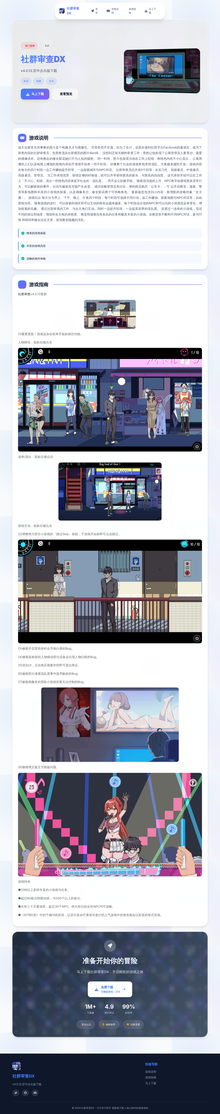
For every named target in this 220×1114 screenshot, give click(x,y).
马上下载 (150, 1083)
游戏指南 (150, 1077)
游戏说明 (150, 1071)
